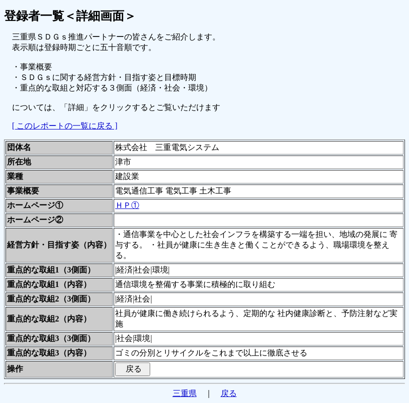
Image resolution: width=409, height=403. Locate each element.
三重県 (185, 393)
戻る (229, 393)
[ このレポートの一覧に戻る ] (65, 126)
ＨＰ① (127, 205)
